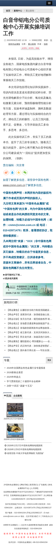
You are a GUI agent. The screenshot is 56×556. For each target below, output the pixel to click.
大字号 (24, 48)
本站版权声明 (35, 537)
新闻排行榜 (10, 302)
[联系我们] (34, 485)
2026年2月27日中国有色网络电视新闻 (15, 419)
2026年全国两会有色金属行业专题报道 (26, 368)
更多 (49, 360)
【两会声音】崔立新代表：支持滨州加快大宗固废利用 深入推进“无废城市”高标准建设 (30, 332)
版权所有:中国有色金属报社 (20, 534)
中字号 (31, 48)
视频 (7, 395)
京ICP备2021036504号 (35, 499)
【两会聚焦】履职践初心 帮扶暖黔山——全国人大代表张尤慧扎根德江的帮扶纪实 (30, 341)
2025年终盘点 (14, 377)
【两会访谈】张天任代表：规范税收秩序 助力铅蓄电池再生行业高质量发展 (30, 319)
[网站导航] (24, 485)
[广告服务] (43, 485)
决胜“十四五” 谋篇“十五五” (20, 385)
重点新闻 (32, 44)
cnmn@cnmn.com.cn (11, 516)
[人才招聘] (34, 488)
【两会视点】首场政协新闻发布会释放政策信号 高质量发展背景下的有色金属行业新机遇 (30, 328)
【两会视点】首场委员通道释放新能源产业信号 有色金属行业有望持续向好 (30, 323)
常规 (37, 48)
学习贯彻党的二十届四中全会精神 (23, 381)
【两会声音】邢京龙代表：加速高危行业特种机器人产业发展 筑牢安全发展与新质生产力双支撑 (30, 337)
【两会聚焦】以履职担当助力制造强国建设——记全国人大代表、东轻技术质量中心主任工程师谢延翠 (30, 310)
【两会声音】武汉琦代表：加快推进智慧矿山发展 (30, 346)
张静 (46, 44)
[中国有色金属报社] (11, 485)
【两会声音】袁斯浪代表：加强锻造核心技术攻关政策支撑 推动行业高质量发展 (30, 314)
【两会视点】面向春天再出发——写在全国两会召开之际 (30, 350)
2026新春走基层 (15, 372)
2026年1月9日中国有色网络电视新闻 (15, 439)
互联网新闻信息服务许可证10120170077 (26, 495)
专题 (6, 360)
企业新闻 (17, 395)
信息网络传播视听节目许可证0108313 (18, 492)
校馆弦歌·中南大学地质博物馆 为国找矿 (24, 453)
